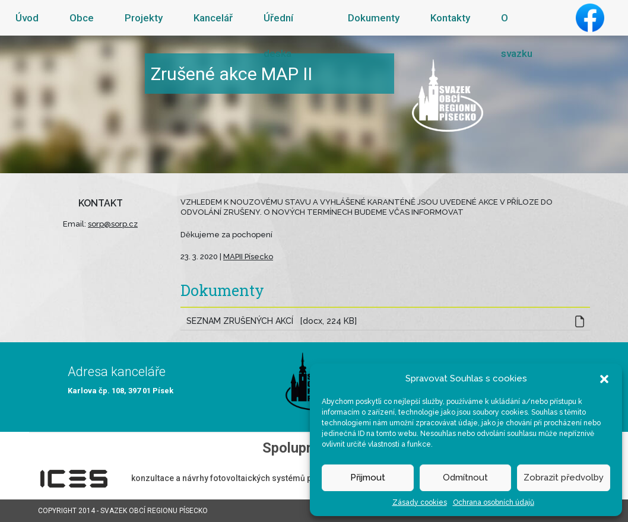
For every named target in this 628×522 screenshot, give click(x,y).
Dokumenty (373, 18)
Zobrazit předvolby (564, 477)
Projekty (144, 18)
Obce (81, 18)
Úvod (27, 18)
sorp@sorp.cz (113, 223)
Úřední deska (278, 35)
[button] (604, 378)
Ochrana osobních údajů (493, 502)
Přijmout (367, 477)
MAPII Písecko (248, 256)
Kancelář (213, 18)
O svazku (516, 35)
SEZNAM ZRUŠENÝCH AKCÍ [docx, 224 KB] (271, 321)
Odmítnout (465, 477)
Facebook (590, 18)
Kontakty (450, 18)
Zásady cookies (419, 502)
